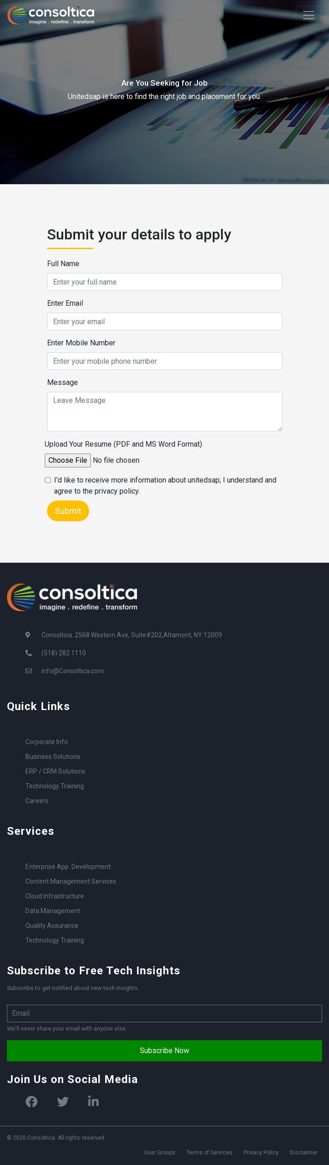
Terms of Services (209, 1152)
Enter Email (65, 303)
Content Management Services (70, 881)
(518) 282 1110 (64, 653)
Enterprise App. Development (68, 866)
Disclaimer (303, 1152)
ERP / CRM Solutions (55, 771)
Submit (68, 511)
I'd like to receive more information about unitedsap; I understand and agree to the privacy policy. (165, 485)
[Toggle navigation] (309, 15)
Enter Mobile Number (81, 342)
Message (62, 382)
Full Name (63, 263)
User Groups (159, 1152)
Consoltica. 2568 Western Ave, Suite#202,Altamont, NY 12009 (132, 635)
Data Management (52, 911)
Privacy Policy (261, 1152)
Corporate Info (46, 742)
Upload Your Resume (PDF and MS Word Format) (123, 444)
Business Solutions (52, 756)
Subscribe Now (164, 1050)
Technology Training (54, 786)
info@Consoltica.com (73, 671)
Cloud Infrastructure (54, 896)
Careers (36, 800)
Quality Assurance (51, 925)
